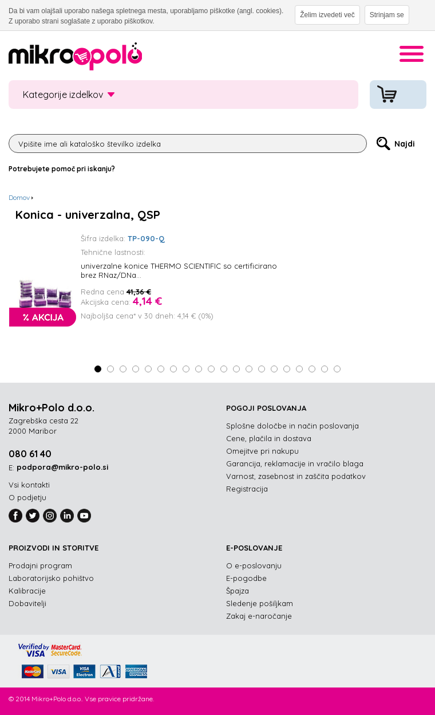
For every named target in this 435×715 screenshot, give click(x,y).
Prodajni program (40, 565)
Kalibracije (27, 590)
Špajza (237, 590)
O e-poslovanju (254, 565)
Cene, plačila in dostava (268, 438)
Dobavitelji (27, 603)
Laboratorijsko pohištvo (51, 578)
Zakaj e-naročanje (259, 615)
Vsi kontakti (29, 484)
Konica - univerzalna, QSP (87, 214)
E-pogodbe (246, 578)
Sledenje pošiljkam (259, 603)
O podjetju (27, 497)
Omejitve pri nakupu (262, 450)
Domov (19, 197)
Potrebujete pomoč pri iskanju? (62, 168)
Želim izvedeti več (327, 15)
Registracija (247, 488)
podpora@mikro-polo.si (62, 467)
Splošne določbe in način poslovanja (292, 425)
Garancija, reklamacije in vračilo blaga (294, 463)
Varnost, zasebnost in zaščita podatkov (296, 476)
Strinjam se (387, 15)
